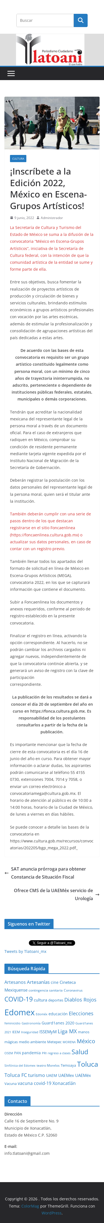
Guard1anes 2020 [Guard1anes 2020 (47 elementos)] (58, 1023)
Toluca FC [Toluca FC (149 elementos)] (15, 1074)
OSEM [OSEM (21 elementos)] (8, 1053)
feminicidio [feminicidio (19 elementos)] (12, 1023)
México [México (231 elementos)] (86, 1041)
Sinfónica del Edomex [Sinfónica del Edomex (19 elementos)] (19, 1066)
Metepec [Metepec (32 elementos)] (54, 1042)
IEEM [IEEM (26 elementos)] (16, 1032)
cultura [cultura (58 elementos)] (40, 1000)
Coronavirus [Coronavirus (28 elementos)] (73, 990)
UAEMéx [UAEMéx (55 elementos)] (83, 1075)
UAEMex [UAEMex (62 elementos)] (66, 1075)
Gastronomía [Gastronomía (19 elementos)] (31, 1023)
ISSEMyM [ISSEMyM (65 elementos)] (48, 1031)
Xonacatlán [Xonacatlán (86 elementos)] (64, 1083)
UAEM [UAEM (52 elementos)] (51, 1075)
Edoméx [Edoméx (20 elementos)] (41, 1014)
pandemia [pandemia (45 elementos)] (31, 1052)
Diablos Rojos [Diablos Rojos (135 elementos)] (80, 999)
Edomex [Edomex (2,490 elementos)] (19, 1012)
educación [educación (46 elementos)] (58, 1013)
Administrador (52, 217)
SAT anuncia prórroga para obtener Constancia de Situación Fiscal (45, 873)
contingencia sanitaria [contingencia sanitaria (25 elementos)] (46, 990)
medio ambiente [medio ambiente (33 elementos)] (32, 1041)
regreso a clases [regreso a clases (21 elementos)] (59, 1053)
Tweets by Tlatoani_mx (25, 951)
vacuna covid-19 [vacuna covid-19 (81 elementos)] (34, 1083)
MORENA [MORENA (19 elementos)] (69, 1042)
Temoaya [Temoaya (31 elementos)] (68, 1065)
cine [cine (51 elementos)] (55, 982)
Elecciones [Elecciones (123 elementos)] (81, 1013)
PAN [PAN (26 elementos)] (17, 1053)
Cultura (18, 158)
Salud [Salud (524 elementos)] (80, 1051)
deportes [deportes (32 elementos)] (55, 1000)
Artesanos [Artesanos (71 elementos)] (15, 982)
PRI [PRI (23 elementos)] (44, 1053)
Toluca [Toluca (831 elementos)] (87, 1064)
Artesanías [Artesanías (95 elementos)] (38, 982)
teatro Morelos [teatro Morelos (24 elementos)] (48, 1065)
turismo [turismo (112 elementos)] (36, 1075)
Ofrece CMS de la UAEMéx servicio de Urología (57, 894)
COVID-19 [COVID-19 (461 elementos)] (18, 999)
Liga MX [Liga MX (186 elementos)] (67, 1031)
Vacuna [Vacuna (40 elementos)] (10, 1083)
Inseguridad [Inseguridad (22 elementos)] (29, 1032)
